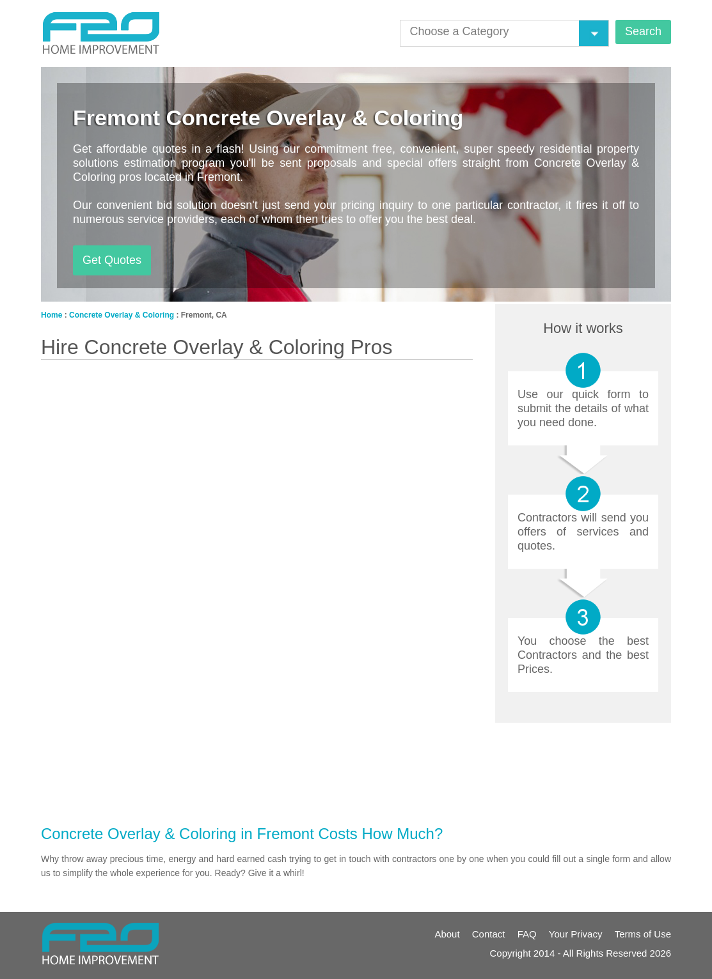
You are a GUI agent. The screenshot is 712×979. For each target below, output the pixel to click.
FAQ (527, 934)
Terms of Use (643, 934)
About (446, 934)
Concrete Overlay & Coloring (121, 315)
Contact (488, 934)
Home (51, 315)
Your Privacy (576, 934)
